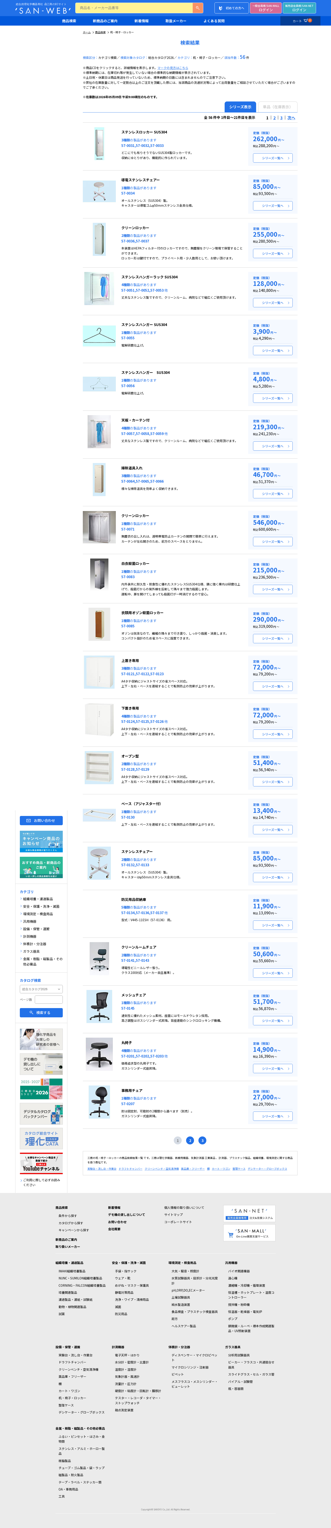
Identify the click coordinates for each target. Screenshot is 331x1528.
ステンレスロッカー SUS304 (144, 132)
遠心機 (232, 1278)
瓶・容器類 (236, 1388)
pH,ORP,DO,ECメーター (188, 1290)
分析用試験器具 (239, 1355)
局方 (175, 1318)
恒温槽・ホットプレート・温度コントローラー (251, 1294)
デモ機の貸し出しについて (126, 1214)
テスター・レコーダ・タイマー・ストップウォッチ (138, 1400)
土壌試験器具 (181, 1297)
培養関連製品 (68, 1292)
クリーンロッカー (135, 227)
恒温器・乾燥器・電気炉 (245, 1311)
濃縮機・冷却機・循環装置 (246, 1285)
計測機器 (118, 1347)
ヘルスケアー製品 (184, 1326)
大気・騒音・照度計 (185, 1271)
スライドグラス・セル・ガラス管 (251, 1374)
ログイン (265, 8)
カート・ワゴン (221, 1168)
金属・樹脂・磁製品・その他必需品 (80, 1428)
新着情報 (142, 20)
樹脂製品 (65, 1461)
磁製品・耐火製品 (71, 1475)
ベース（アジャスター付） (142, 803)
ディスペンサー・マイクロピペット (194, 1357)
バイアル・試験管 (240, 1381)
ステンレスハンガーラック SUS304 (149, 276)
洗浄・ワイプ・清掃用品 (132, 1299)
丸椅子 (126, 1042)
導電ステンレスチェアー (140, 179)
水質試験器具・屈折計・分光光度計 (195, 1280)
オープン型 (130, 756)
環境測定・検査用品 (182, 1262)
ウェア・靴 (122, 1278)
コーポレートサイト (178, 1222)
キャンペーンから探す (74, 1230)
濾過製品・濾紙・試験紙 (75, 1299)
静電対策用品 (124, 1292)
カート (302, 20)
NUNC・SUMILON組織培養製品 (80, 1278)
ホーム (87, 32)
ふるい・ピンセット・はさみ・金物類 (82, 1439)
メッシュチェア (133, 994)
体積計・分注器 (179, 1347)
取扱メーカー (176, 20)
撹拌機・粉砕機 (239, 1304)
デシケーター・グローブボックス (267, 1168)
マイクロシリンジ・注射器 (190, 1367)
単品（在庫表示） (278, 106)
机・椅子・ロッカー (72, 1398)
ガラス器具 (232, 1347)
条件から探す (68, 1215)
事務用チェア (131, 1090)
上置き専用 (130, 660)
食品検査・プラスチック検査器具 (195, 1311)
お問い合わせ (44, 820)
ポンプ (232, 1318)
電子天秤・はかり (127, 1355)
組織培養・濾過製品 (69, 1262)
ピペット (178, 1374)
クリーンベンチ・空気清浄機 (162, 1168)
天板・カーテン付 (135, 420)
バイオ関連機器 (239, 1271)
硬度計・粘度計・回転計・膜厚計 (138, 1391)
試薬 (62, 1314)
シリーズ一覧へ (272, 158)
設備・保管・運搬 (67, 1347)
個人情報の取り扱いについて (184, 1207)
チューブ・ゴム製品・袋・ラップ (82, 1468)
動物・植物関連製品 (72, 1307)
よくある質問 (214, 20)
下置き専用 (130, 708)
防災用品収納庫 (133, 899)
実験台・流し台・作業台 (101, 1168)
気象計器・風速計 (127, 1376)
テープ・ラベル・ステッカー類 (80, 1482)
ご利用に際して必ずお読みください (41, 1182)
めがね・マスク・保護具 (132, 1285)
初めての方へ (235, 8)
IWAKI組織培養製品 (72, 1271)
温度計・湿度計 (126, 1369)
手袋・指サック (126, 1271)
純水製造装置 (181, 1304)
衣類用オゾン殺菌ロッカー (142, 612)
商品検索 (69, 20)
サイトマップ (173, 1214)
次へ (291, 118)
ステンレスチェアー (137, 851)
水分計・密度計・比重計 (132, 1362)
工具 (62, 1496)
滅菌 (118, 1307)
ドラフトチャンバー (130, 1168)
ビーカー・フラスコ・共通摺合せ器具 (251, 1364)
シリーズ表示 (240, 106)
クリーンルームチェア (138, 947)
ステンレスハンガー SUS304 (144, 324)
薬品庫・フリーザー (193, 1168)
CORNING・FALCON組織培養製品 (82, 1285)
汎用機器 (231, 1262)
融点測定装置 (124, 1410)
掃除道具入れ (131, 468)
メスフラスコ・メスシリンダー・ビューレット (195, 1384)
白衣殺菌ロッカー (135, 563)
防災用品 (121, 1314)
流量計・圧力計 (126, 1384)
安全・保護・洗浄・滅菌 (129, 1262)
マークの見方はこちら (172, 68)
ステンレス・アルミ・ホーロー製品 (82, 1451)
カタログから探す (71, 1223)
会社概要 (114, 1229)
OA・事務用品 (68, 1489)
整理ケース (239, 1168)
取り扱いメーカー (67, 1246)
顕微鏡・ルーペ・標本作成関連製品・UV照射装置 (251, 1328)
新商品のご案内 (105, 20)
